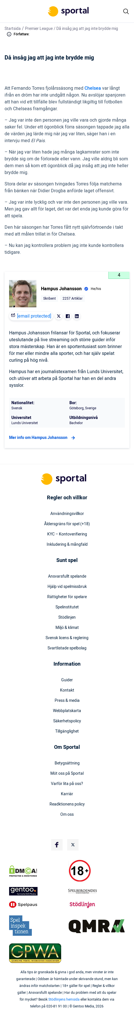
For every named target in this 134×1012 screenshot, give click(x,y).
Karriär (67, 794)
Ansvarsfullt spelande (67, 576)
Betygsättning (67, 763)
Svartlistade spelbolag (67, 648)
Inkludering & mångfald (67, 544)
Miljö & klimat (67, 628)
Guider (67, 680)
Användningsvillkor (67, 514)
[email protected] (34, 316)
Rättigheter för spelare (67, 597)
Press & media (67, 701)
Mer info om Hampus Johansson (43, 437)
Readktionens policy (67, 804)
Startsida (13, 29)
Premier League (39, 29)
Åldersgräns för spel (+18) (67, 524)
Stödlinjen (67, 617)
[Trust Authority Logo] (37, 891)
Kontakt (67, 690)
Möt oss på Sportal (67, 773)
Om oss (67, 814)
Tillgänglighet (67, 731)
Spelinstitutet (67, 607)
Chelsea (92, 88)
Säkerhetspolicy (67, 721)
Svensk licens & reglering (67, 638)
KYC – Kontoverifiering (67, 534)
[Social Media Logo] (57, 845)
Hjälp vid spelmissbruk (67, 587)
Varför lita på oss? (67, 784)
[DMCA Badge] (37, 871)
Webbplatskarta (67, 711)
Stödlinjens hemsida (64, 999)
